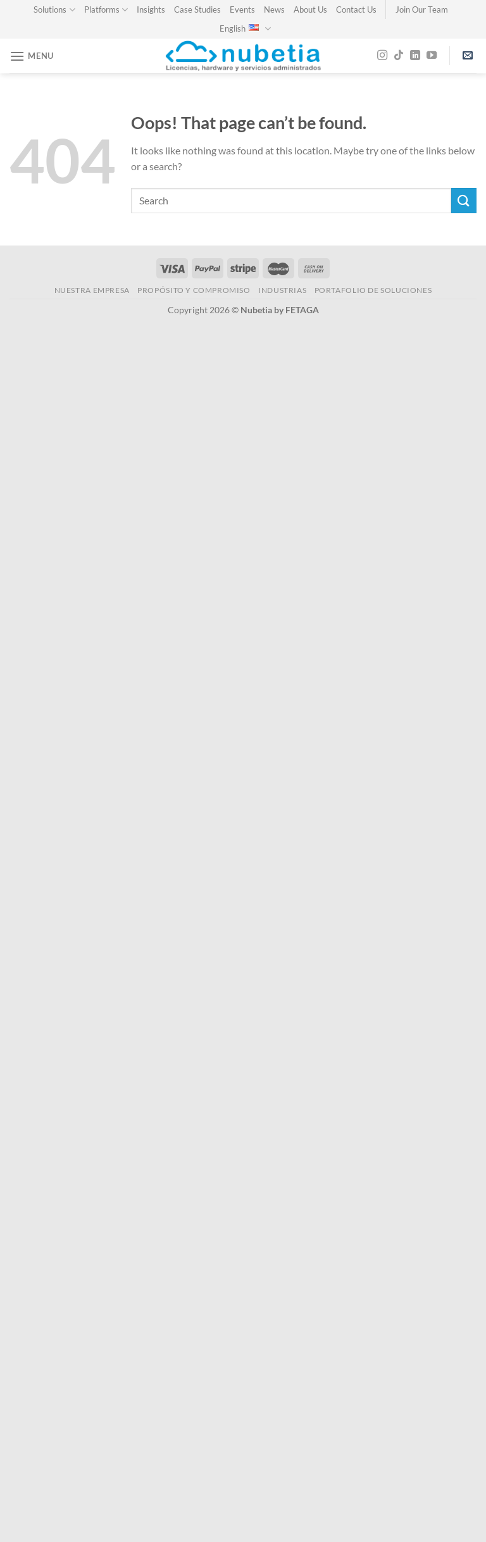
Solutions (54, 10)
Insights (151, 9)
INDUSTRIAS (282, 290)
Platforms (106, 10)
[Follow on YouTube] (432, 55)
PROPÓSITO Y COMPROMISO (193, 290)
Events (242, 9)
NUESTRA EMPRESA (92, 290)
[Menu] (31, 56)
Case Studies (197, 9)
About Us (310, 9)
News (274, 9)
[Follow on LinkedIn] (415, 55)
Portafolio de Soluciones (373, 290)
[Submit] (464, 200)
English (245, 29)
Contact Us (356, 9)
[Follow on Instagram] (382, 55)
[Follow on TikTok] (399, 55)
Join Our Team (422, 9)
